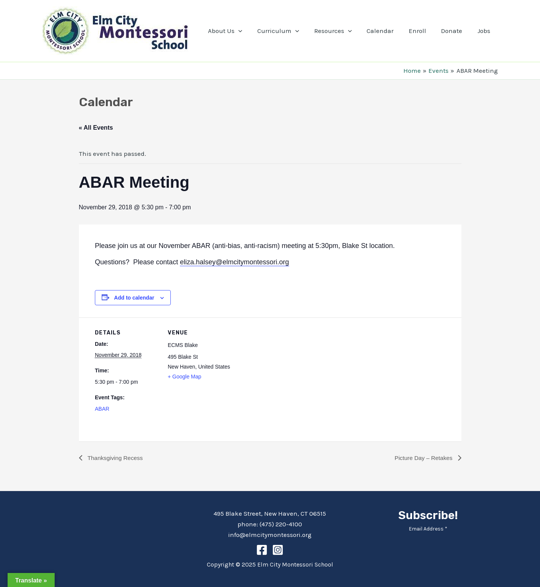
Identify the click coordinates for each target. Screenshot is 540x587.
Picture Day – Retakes (423, 458)
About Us (239, 31)
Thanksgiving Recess (115, 458)
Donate (455, 31)
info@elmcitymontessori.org (270, 534)
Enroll (422, 31)
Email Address (428, 529)
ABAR (102, 409)
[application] (252, 31)
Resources (342, 31)
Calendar (387, 31)
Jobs (485, 31)
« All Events (96, 127)
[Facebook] (262, 550)
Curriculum (289, 31)
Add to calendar (134, 298)
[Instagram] (277, 550)
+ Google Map (184, 377)
